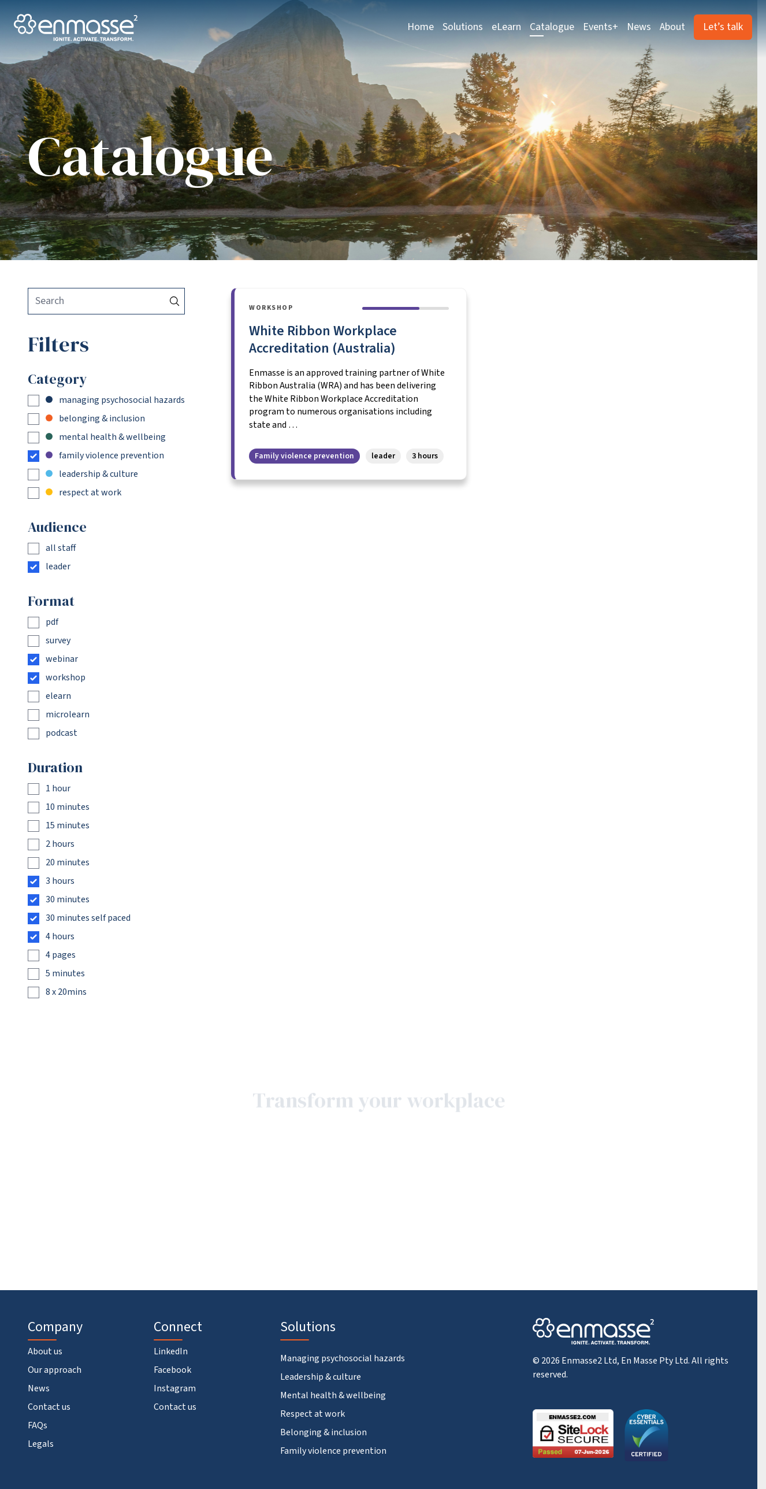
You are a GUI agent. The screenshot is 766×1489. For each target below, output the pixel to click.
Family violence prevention (333, 1450)
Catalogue (552, 27)
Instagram (175, 1388)
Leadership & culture (320, 1377)
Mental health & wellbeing (333, 1395)
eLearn (506, 27)
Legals (41, 1444)
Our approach (54, 1370)
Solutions (463, 27)
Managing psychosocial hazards (342, 1358)
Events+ (600, 27)
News (639, 27)
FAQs (37, 1425)
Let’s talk (723, 27)
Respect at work (312, 1413)
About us (45, 1351)
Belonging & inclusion (323, 1432)
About (672, 27)
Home (420, 27)
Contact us (49, 1407)
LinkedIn (171, 1351)
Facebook (172, 1370)
